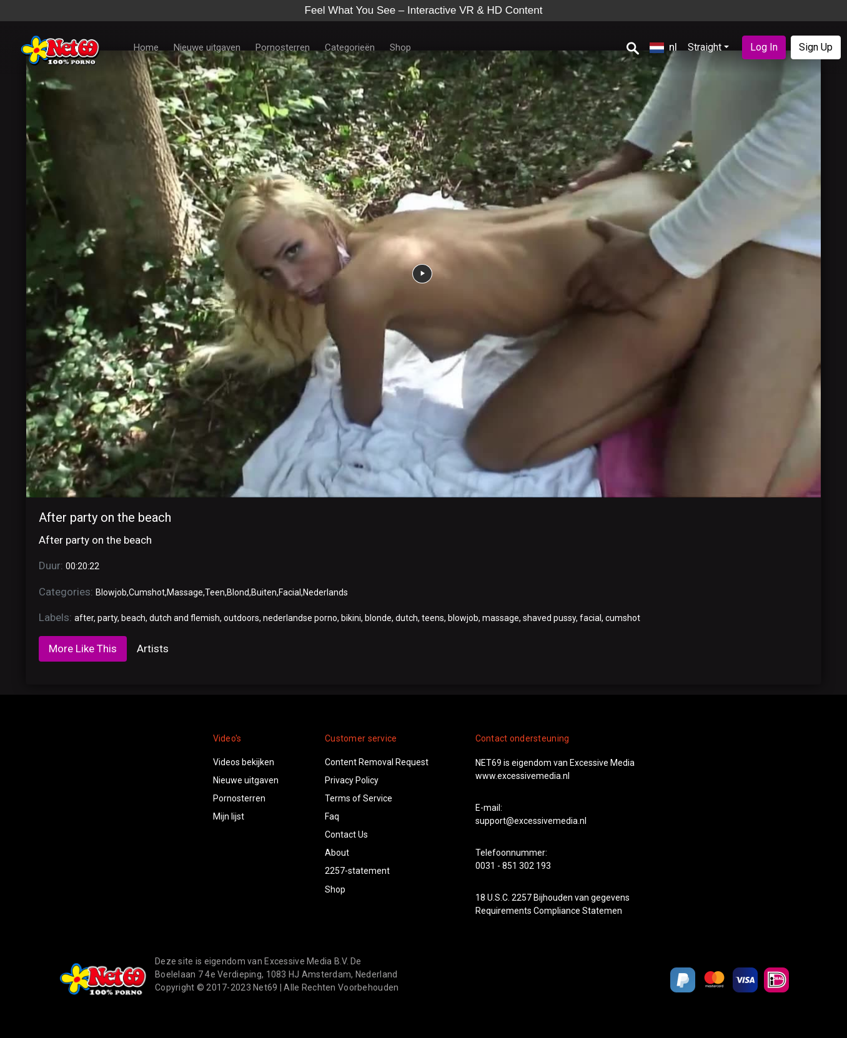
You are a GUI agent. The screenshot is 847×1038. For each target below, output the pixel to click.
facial (591, 618)
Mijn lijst (228, 816)
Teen (215, 592)
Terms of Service (358, 798)
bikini (351, 618)
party (107, 618)
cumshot (622, 618)
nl (663, 47)
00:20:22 (82, 566)
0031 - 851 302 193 (513, 866)
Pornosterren (282, 47)
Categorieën (350, 47)
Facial (290, 592)
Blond (238, 592)
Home (146, 47)
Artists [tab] (153, 648)
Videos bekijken (243, 762)
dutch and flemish (184, 618)
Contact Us (346, 835)
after (84, 618)
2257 (522, 898)
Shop (400, 47)
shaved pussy (549, 618)
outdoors (241, 618)
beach (133, 618)
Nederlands (325, 592)
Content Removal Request (376, 762)
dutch (406, 618)
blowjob (463, 618)
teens (433, 618)
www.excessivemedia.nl (522, 776)
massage (500, 618)
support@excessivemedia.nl (531, 821)
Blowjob (111, 592)
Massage (185, 592)
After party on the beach (105, 517)
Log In (764, 47)
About (337, 853)
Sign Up (816, 47)
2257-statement (357, 871)
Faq (332, 816)
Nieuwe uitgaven (207, 47)
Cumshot (147, 592)
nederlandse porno (300, 618)
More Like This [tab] (83, 648)
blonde (378, 618)
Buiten (264, 592)
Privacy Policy (352, 780)
